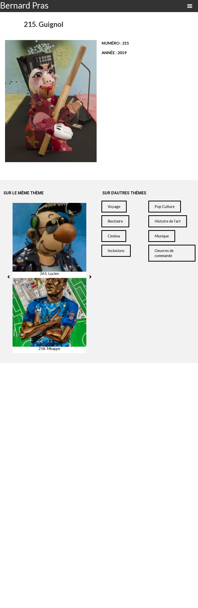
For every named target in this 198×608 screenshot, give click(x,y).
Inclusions (116, 250)
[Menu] (189, 6)
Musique (162, 236)
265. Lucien (49, 273)
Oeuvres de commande (164, 253)
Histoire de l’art (168, 221)
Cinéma (114, 236)
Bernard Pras (24, 5)
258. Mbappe (49, 348)
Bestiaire (115, 221)
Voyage (114, 206)
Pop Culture (165, 206)
